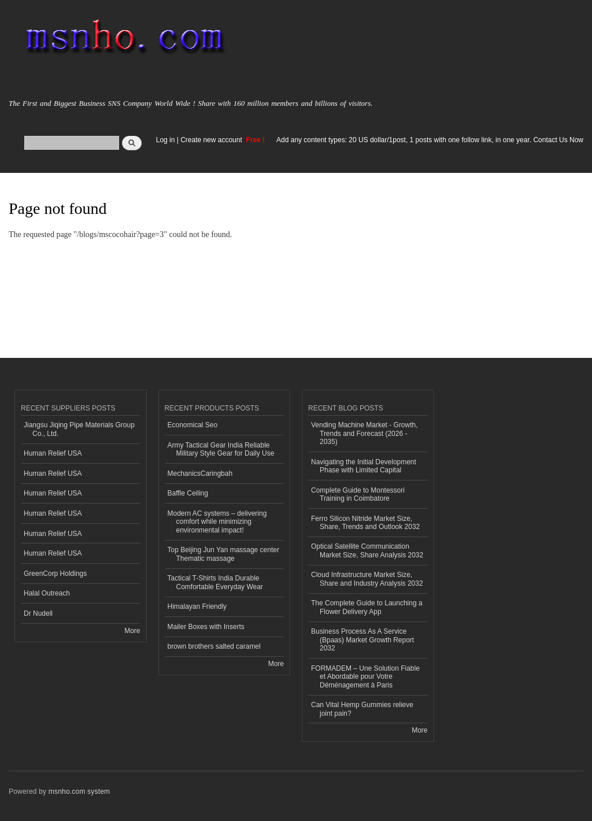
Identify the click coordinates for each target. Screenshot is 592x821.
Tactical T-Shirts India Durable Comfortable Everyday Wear (215, 582)
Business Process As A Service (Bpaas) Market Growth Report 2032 (362, 639)
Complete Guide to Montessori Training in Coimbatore (358, 494)
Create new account (212, 140)
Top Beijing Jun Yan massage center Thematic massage (223, 554)
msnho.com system (79, 791)
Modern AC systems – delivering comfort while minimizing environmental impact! (217, 521)
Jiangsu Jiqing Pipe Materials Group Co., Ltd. (79, 429)
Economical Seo (193, 425)
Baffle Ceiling (188, 493)
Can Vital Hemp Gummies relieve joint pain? (362, 709)
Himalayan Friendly (197, 606)
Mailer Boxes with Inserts (206, 627)
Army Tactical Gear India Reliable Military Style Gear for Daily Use (221, 449)
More (132, 631)
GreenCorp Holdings (55, 573)
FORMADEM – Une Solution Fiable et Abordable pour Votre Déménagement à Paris (365, 676)
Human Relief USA (53, 453)
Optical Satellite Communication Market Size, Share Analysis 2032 (367, 550)
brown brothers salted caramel (214, 646)
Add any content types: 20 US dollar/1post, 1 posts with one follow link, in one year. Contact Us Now (429, 140)
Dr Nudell (38, 613)
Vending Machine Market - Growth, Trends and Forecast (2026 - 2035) (364, 433)
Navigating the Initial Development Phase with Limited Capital (363, 466)
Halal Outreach (47, 593)
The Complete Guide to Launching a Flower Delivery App (367, 607)
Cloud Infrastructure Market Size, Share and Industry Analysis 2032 (367, 579)
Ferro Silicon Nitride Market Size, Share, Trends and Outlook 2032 (365, 523)
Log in (165, 140)
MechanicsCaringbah (200, 473)
